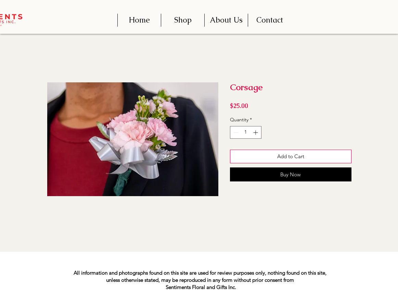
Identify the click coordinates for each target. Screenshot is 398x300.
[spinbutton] (246, 132)
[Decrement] (235, 132)
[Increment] (256, 132)
